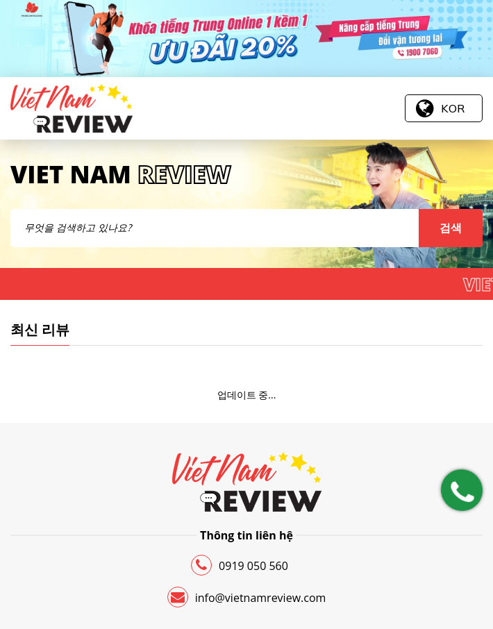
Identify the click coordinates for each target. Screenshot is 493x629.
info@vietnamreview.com (246, 597)
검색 (451, 228)
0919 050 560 (239, 565)
